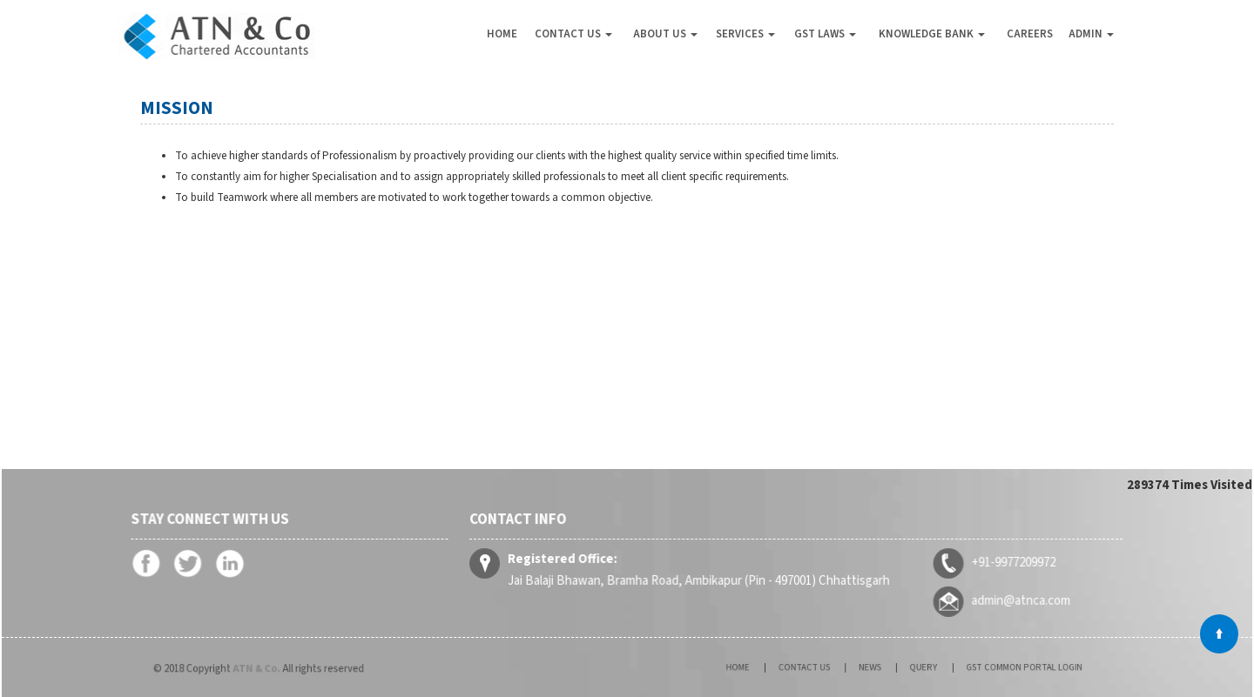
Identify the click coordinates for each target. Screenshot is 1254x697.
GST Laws (825, 34)
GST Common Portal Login (994, 667)
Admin (1091, 34)
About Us (665, 34)
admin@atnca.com (1015, 599)
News (875, 667)
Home (502, 34)
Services (745, 34)
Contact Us (573, 34)
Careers (1030, 34)
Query (916, 667)
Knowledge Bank (932, 34)
